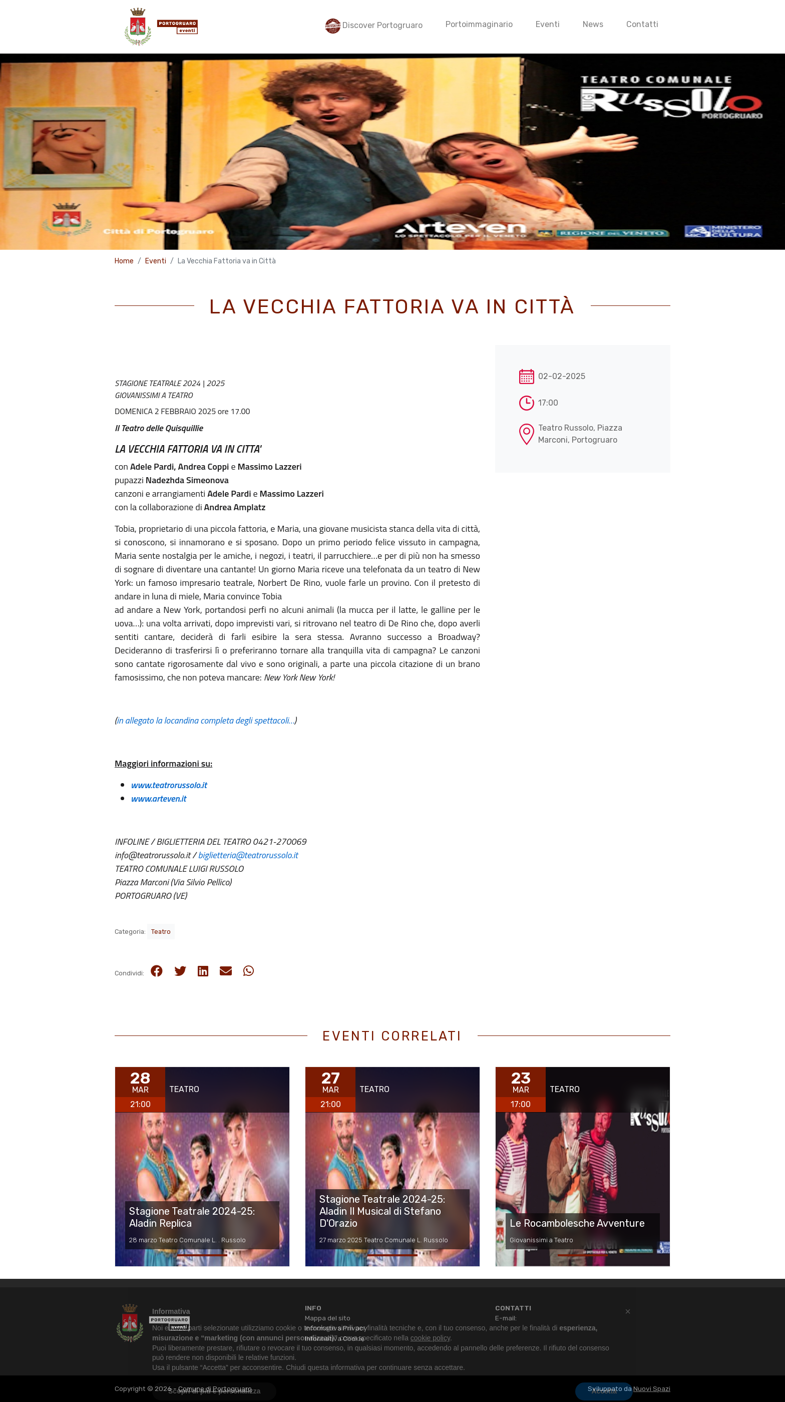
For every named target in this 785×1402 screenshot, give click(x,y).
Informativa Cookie (334, 1338)
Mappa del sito (327, 1318)
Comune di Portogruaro (215, 1388)
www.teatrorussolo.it (169, 785)
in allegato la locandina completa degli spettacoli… (205, 720)
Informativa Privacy (336, 1328)
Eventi (155, 261)
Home (124, 261)
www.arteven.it (158, 798)
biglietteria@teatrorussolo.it (248, 855)
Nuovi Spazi (651, 1388)
